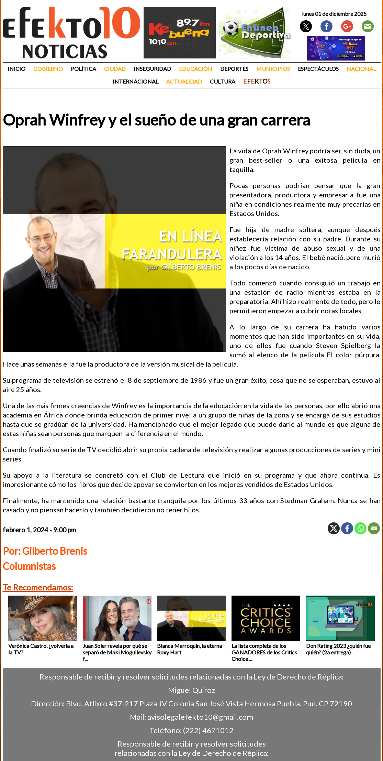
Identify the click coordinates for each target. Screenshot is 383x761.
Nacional (361, 68)
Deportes (234, 68)
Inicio (16, 68)
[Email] (374, 528)
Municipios (273, 68)
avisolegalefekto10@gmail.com (200, 716)
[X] (334, 528)
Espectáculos (318, 68)
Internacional (135, 81)
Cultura (222, 81)
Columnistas (29, 566)
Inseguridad (152, 68)
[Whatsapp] (360, 528)
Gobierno (48, 68)
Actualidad (184, 81)
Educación (195, 68)
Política (83, 68)
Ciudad (115, 68)
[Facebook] (347, 528)
